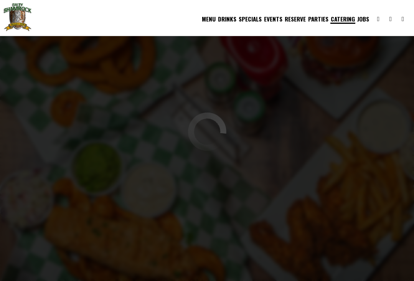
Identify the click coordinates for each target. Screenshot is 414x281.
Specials (249, 19)
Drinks (226, 19)
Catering (342, 19)
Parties (317, 19)
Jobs (362, 19)
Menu (208, 19)
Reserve (294, 19)
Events (272, 19)
